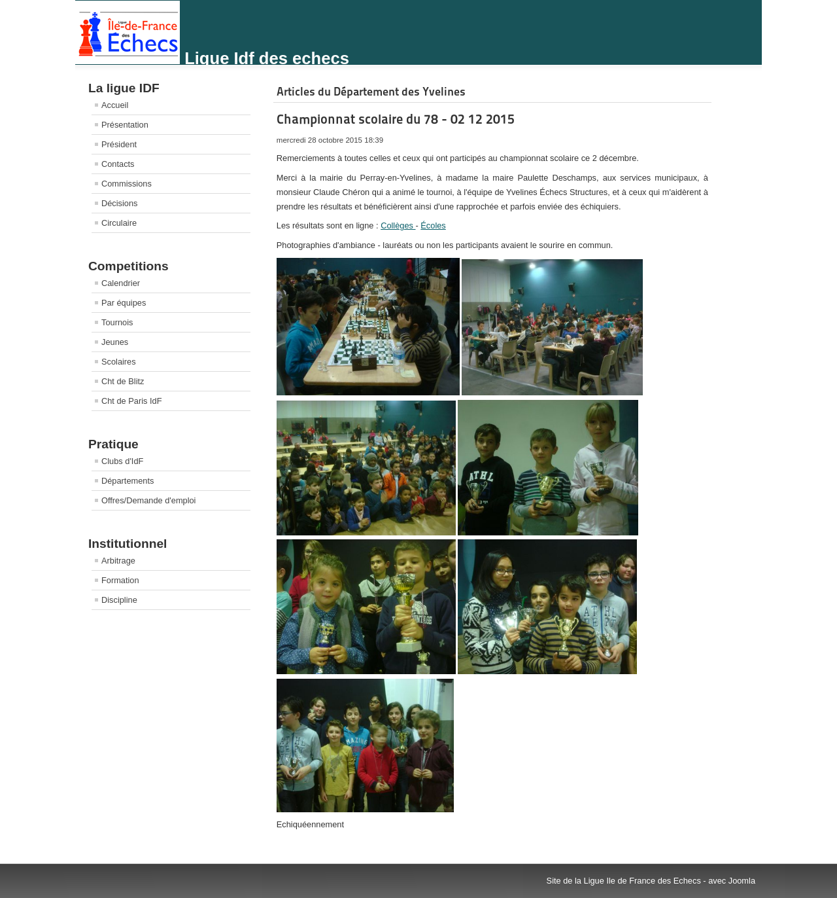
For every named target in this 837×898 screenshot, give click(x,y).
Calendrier (120, 283)
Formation (120, 580)
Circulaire (119, 223)
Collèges (398, 225)
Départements (127, 481)
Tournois (117, 322)
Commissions (126, 184)
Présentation (124, 125)
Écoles (432, 225)
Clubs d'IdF (122, 461)
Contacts (118, 164)
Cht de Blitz (122, 381)
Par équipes (123, 303)
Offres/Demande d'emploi (148, 500)
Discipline (119, 600)
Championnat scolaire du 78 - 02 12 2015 (396, 119)
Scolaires (118, 362)
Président (119, 144)
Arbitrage (118, 561)
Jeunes (114, 342)
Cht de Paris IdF (131, 401)
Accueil (114, 105)
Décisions (119, 203)
